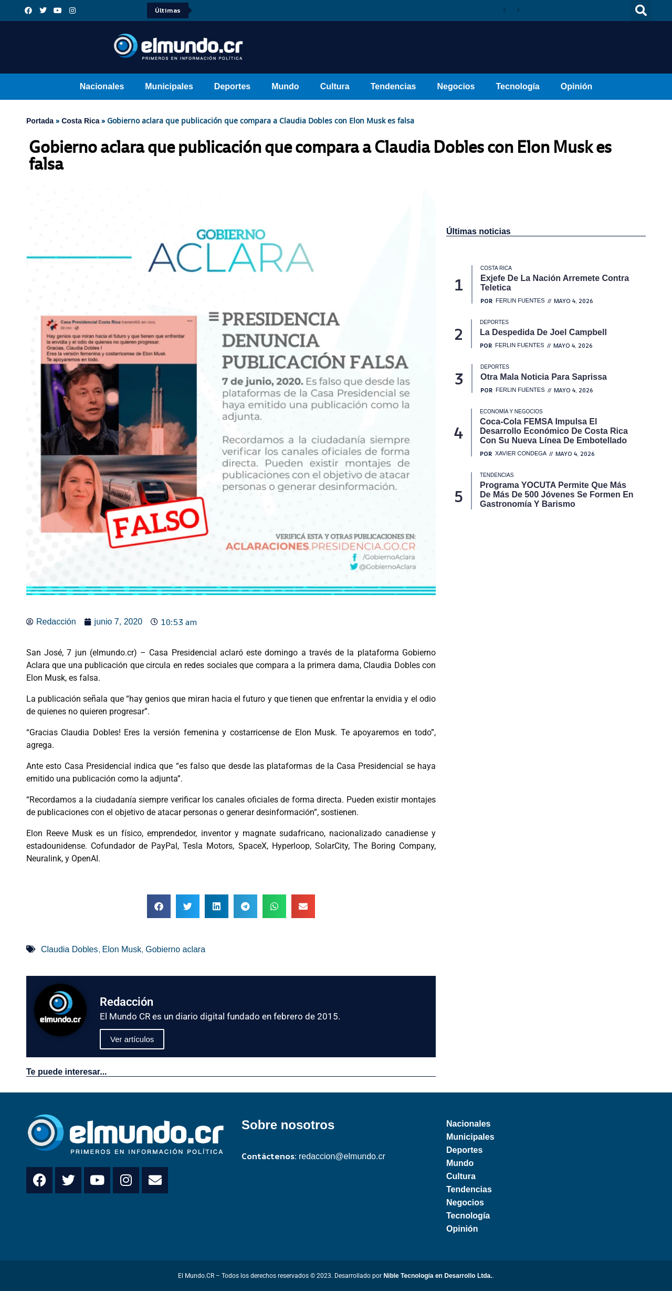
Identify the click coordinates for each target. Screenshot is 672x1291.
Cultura (335, 86)
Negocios (456, 86)
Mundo (285, 86)
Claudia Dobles (69, 949)
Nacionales (102, 86)
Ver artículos (132, 1039)
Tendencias (393, 86)
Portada (40, 121)
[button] (641, 10)
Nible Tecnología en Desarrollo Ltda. (437, 1275)
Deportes (232, 86)
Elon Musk (122, 949)
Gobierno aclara (175, 949)
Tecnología (518, 86)
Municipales (169, 86)
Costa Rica (80, 121)
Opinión (576, 86)
